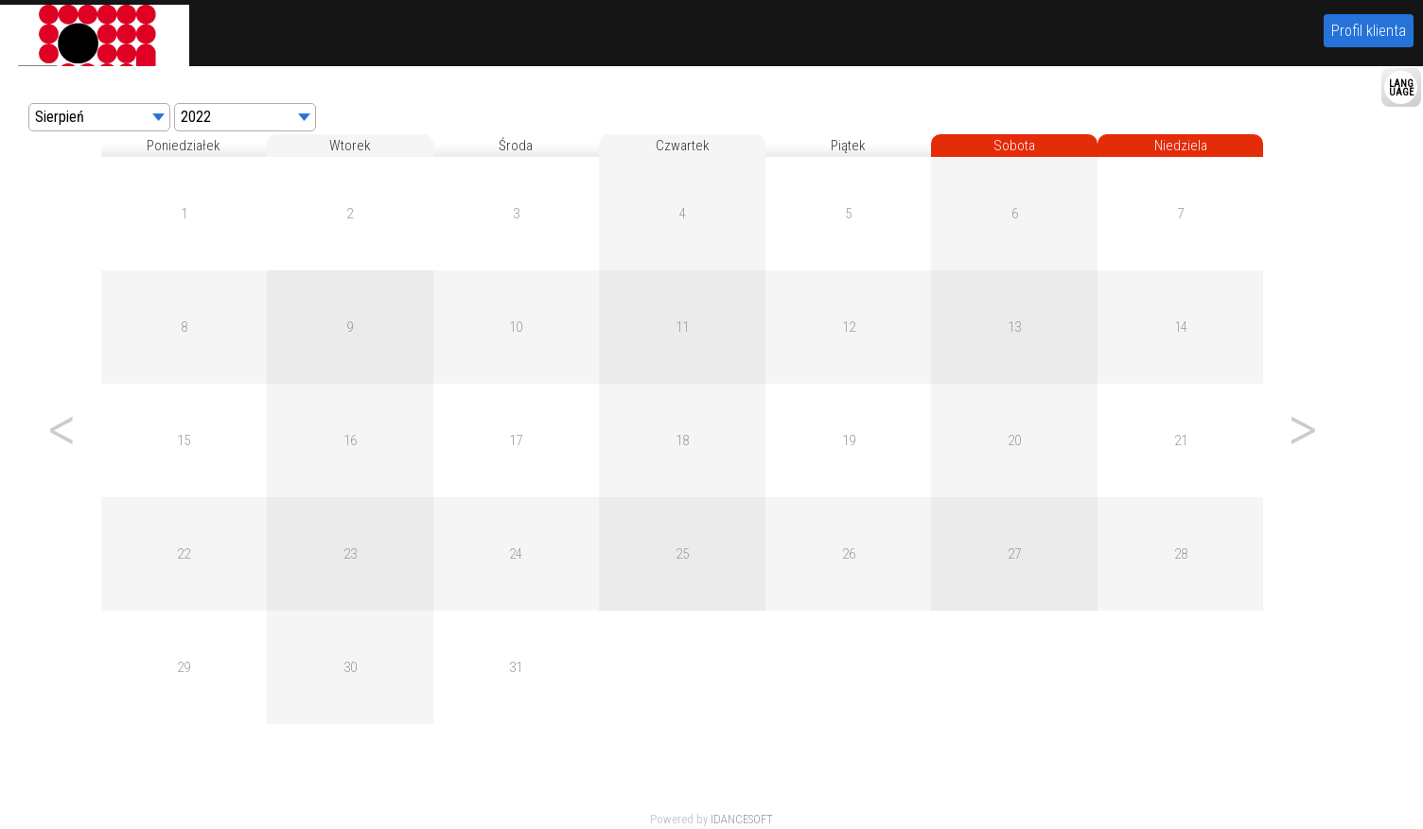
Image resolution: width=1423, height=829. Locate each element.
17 (515, 440)
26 (848, 553)
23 (350, 553)
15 (183, 440)
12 (848, 327)
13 (1014, 327)
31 (515, 667)
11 (682, 327)
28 (1180, 553)
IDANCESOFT (742, 819)
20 (1014, 440)
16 (350, 440)
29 (183, 667)
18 (682, 440)
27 (1014, 553)
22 (183, 553)
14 (1180, 327)
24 (515, 553)
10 (515, 327)
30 (350, 667)
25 (682, 553)
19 (848, 440)
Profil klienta (1368, 31)
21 (1180, 440)
